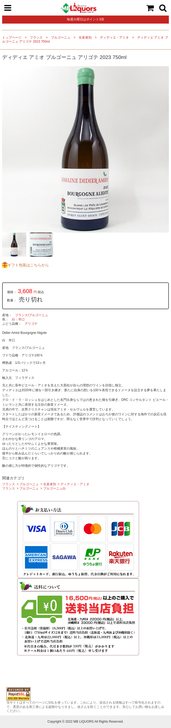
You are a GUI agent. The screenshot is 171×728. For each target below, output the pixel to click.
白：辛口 (18, 319)
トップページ (11, 37)
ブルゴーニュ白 (54, 488)
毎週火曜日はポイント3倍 (85, 19)
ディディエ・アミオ (114, 37)
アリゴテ (31, 324)
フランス (36, 37)
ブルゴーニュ (60, 37)
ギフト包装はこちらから (28, 265)
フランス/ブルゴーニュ (31, 315)
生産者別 (85, 37)
